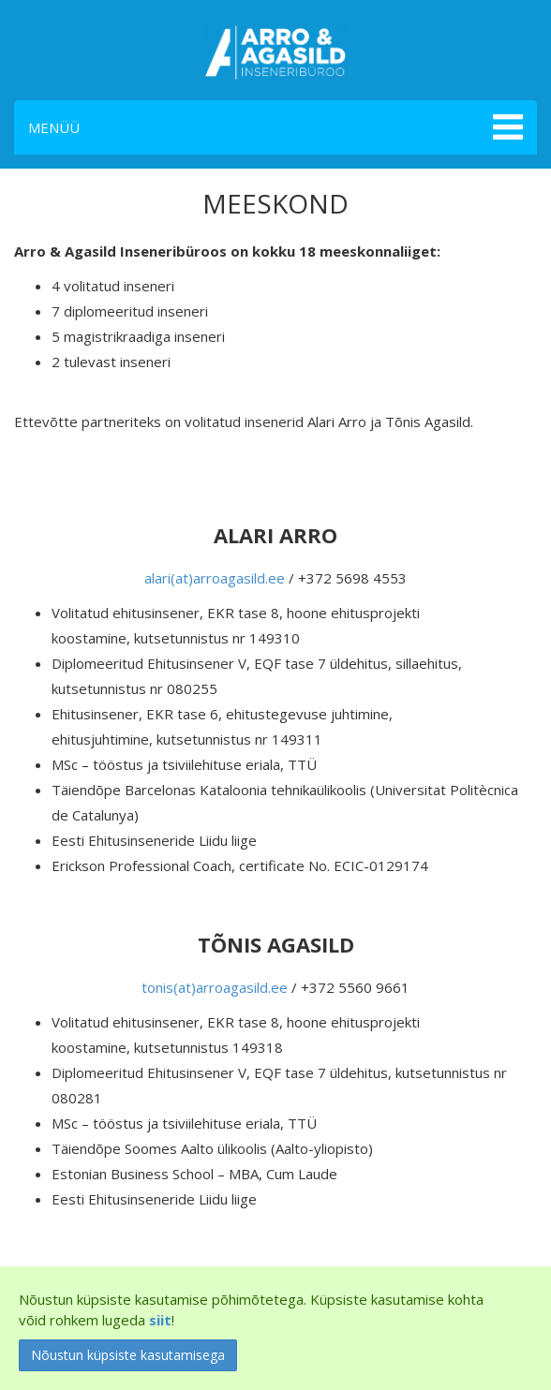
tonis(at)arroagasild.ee (214, 987)
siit (160, 1319)
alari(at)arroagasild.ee (214, 578)
